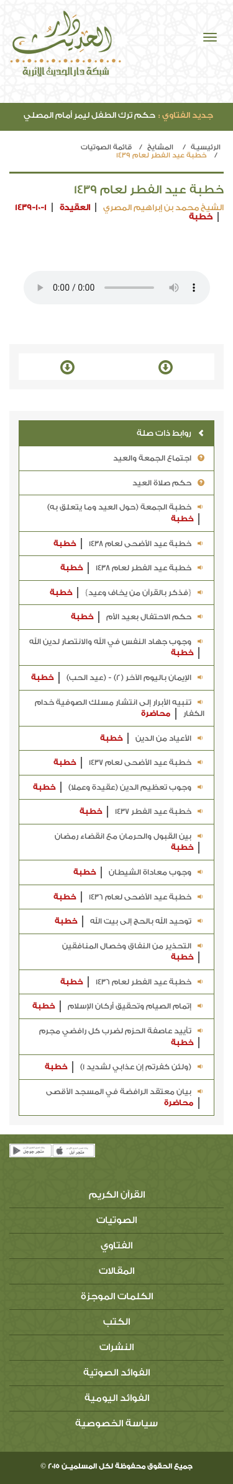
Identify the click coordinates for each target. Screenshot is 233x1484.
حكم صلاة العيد (168, 483)
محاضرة (155, 713)
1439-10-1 (31, 207)
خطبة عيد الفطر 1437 (142, 812)
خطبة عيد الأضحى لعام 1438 (128, 544)
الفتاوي (116, 1245)
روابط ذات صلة (170, 433)
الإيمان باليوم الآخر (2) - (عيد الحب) (117, 678)
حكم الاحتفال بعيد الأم (137, 617)
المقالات (116, 1271)
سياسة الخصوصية (116, 1423)
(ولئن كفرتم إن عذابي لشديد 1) (124, 1067)
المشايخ (160, 147)
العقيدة (75, 207)
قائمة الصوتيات (106, 147)
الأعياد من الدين (152, 738)
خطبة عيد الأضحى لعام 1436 (128, 897)
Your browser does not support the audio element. (117, 287)
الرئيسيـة (206, 147)
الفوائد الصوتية (116, 1372)
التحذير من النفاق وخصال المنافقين (133, 952)
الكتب (116, 1322)
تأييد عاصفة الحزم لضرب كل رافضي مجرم (121, 1037)
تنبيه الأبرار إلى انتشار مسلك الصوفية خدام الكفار (119, 709)
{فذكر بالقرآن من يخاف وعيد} (127, 593)
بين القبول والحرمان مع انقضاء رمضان (129, 843)
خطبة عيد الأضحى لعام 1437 (128, 763)
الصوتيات (116, 1220)
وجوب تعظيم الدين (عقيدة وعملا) (118, 787)
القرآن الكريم (117, 1195)
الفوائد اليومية (117, 1398)
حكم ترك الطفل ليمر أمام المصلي (118, 115)
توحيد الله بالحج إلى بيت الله (129, 921)
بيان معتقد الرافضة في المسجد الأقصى (125, 1098)
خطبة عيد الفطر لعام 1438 (132, 568)
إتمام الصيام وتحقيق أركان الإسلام (118, 1006)
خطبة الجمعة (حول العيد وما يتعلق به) (125, 513)
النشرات (116, 1347)
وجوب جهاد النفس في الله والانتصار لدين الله (116, 648)
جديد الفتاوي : (185, 115)
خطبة (200, 216)
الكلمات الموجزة (117, 1296)
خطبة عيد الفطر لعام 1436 (132, 982)
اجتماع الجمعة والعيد (158, 458)
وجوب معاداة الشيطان (138, 872)
